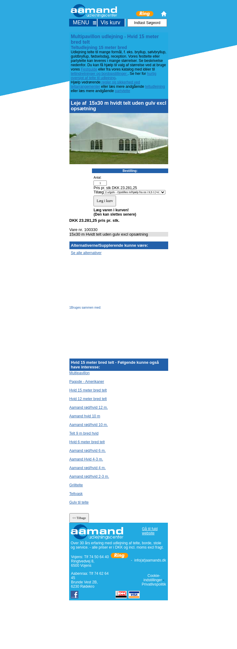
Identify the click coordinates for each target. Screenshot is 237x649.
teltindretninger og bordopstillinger (99, 73)
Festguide (89, 69)
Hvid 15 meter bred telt (88, 390)
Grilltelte (76, 485)
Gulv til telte (79, 502)
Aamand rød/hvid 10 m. (88, 425)
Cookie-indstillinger (152, 578)
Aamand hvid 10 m (84, 416)
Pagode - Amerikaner (86, 381)
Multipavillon (79, 373)
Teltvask (76, 494)
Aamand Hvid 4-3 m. (86, 459)
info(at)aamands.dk (150, 560)
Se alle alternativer (86, 253)
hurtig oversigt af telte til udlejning (113, 75)
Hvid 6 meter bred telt (87, 442)
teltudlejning (155, 86)
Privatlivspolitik (154, 584)
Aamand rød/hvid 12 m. (88, 407)
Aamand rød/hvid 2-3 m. (89, 476)
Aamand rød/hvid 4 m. (87, 468)
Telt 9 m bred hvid (84, 433)
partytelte (122, 91)
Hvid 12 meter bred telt (88, 399)
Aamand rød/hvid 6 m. (87, 450)
